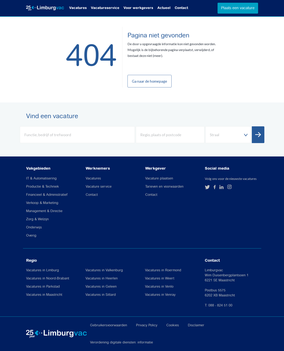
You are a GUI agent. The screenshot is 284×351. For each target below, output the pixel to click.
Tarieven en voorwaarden (164, 186)
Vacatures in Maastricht (44, 295)
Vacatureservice (105, 8)
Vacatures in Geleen (101, 286)
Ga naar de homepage (149, 81)
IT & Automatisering (41, 178)
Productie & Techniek (42, 186)
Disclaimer (196, 325)
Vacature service (99, 186)
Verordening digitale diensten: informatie (121, 342)
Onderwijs (34, 227)
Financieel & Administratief (46, 195)
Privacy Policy (146, 325)
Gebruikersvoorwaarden (108, 325)
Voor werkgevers (138, 8)
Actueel (164, 8)
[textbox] (228, 135)
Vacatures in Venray (160, 295)
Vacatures (78, 8)
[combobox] (228, 134)
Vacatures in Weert (159, 278)
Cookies (172, 325)
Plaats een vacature (238, 8)
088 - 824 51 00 (220, 305)
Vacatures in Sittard (100, 295)
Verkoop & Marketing (42, 203)
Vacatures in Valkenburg (104, 270)
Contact (181, 8)
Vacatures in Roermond (163, 270)
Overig (31, 235)
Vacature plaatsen (159, 178)
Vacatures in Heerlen (101, 278)
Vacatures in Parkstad (43, 286)
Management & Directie (44, 211)
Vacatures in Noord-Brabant (47, 278)
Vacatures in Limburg (42, 270)
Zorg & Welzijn (37, 219)
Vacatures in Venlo (159, 286)
